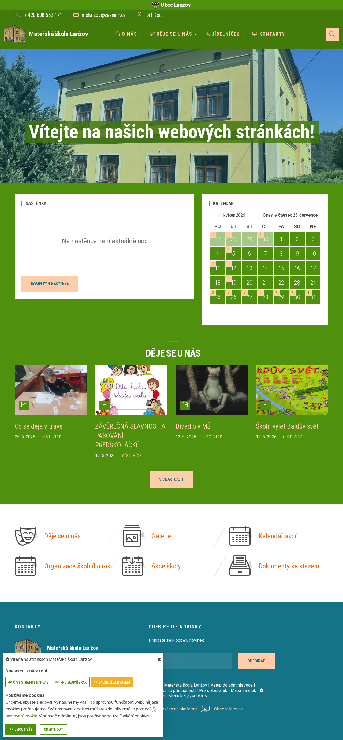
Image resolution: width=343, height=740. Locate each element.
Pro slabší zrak (213, 689)
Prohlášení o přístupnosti (172, 689)
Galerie (161, 535)
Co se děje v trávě (39, 426)
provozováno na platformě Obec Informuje (196, 708)
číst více (52, 437)
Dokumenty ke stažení (289, 566)
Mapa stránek (243, 689)
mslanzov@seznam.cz (103, 15)
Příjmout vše (20, 729)
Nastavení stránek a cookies (206, 692)
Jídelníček (222, 34)
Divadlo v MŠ (193, 426)
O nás (126, 34)
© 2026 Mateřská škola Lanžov (178, 684)
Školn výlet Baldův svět (287, 426)
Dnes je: (270, 215)
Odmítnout (53, 729)
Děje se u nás (171, 34)
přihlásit (154, 15)
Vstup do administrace (232, 684)
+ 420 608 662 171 (43, 15)
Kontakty (268, 34)
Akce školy (166, 566)
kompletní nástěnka (50, 284)
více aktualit (171, 478)
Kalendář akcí (277, 535)
